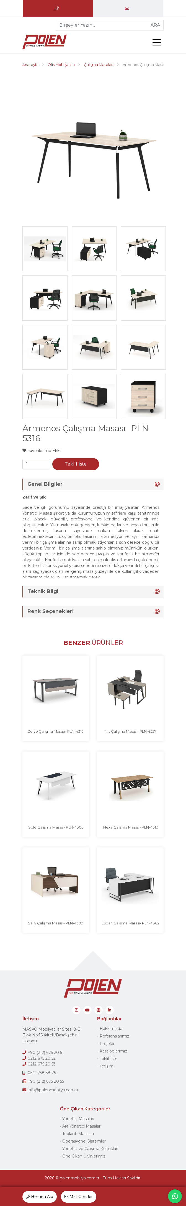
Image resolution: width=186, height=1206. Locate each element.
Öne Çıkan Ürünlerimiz (83, 1156)
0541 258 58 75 (42, 1072)
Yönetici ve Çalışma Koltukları (90, 1148)
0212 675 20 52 (42, 1058)
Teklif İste (76, 464)
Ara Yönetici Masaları (81, 1126)
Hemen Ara (39, 1196)
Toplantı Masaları (78, 1133)
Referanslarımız (114, 1036)
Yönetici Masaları (78, 1118)
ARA (155, 25)
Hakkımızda (111, 1028)
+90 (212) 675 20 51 (46, 1052)
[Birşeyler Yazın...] (102, 25)
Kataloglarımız (113, 1051)
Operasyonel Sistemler (84, 1141)
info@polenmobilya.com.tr (53, 1089)
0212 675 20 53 (42, 1064)
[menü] (158, 43)
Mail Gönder (78, 1196)
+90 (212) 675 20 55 (46, 1081)
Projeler (107, 1043)
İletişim (106, 1066)
